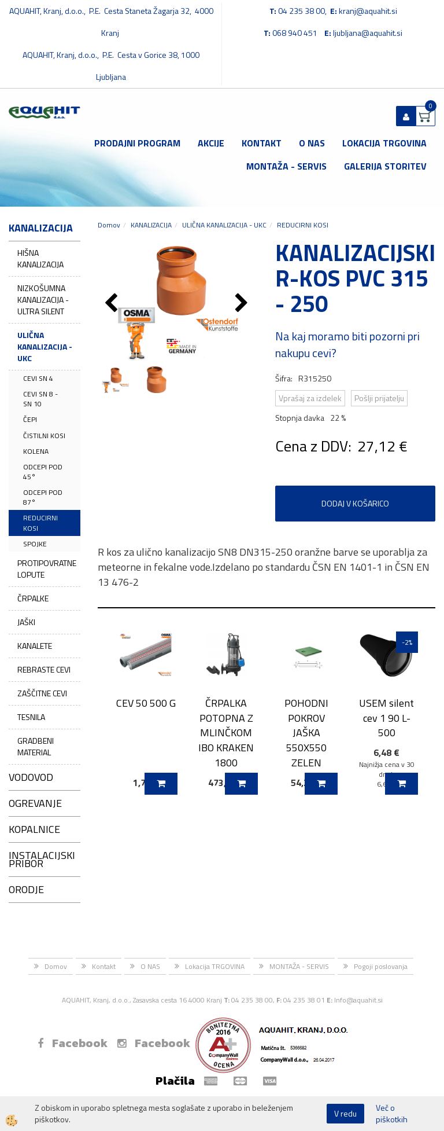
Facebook (73, 1043)
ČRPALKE (33, 598)
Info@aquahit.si (358, 999)
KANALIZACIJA (151, 224)
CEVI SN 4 (38, 378)
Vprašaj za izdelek (310, 398)
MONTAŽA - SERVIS (286, 166)
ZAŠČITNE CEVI (42, 693)
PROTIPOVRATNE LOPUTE (46, 569)
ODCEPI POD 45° (42, 471)
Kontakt (262, 143)
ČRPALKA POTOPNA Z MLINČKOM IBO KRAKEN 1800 (226, 732)
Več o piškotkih (392, 1113)
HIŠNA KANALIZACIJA (40, 258)
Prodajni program (137, 143)
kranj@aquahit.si (368, 11)
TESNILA (31, 717)
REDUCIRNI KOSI (40, 522)
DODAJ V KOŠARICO (355, 503)
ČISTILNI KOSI (44, 435)
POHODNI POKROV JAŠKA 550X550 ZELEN (306, 732)
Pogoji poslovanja (381, 966)
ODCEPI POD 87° (42, 497)
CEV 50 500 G (146, 703)
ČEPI (30, 419)
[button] (243, 304)
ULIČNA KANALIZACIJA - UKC (44, 346)
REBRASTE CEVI (44, 669)
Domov (109, 224)
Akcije (211, 143)
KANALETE (34, 646)
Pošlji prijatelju (379, 398)
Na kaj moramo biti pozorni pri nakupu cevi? (347, 344)
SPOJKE (35, 543)
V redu (345, 1113)
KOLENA (36, 451)
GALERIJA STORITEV (385, 166)
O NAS (312, 143)
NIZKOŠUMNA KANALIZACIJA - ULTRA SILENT (43, 299)
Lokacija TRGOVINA (384, 143)
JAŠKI (26, 622)
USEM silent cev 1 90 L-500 (386, 717)
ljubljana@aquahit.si (367, 33)
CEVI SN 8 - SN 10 (40, 398)
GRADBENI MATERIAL (35, 746)
